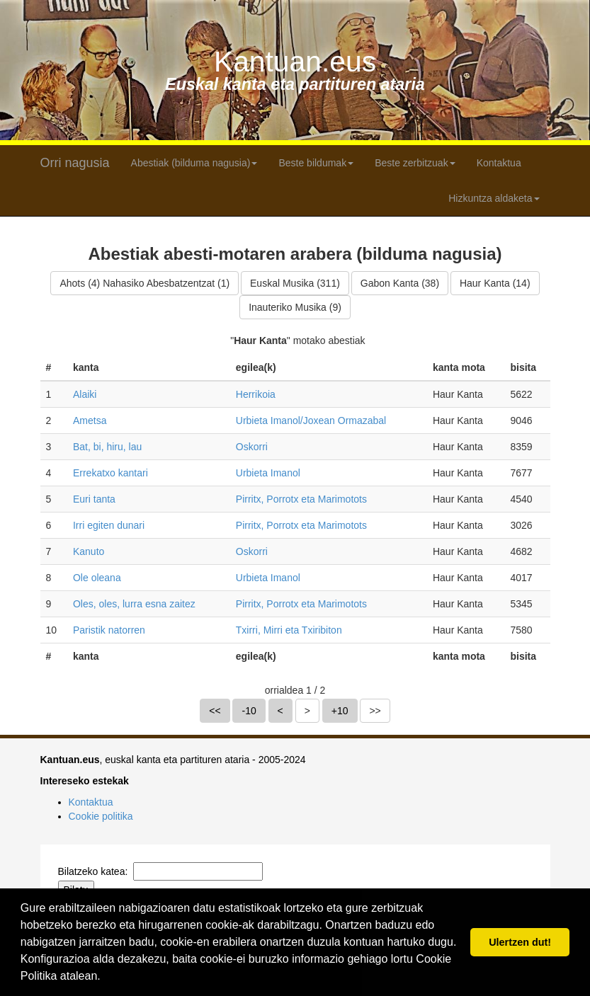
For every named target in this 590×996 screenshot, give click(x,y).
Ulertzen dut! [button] (520, 942)
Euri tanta (94, 499)
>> (374, 710)
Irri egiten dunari (108, 525)
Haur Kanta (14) (495, 283)
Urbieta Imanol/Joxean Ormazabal (311, 420)
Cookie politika (101, 816)
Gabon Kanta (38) (400, 283)
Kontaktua (499, 162)
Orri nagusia (75, 163)
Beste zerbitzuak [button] (415, 162)
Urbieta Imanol (268, 473)
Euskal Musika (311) (295, 283)
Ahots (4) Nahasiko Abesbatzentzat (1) (144, 283)
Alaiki (84, 394)
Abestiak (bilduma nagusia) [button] (194, 162)
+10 (339, 710)
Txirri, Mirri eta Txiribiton (289, 630)
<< (214, 710)
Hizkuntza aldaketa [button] (493, 198)
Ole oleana (97, 577)
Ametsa (89, 420)
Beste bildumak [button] (315, 162)
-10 (249, 710)
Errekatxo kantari (110, 473)
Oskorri (252, 446)
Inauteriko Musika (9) (295, 307)
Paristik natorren (109, 630)
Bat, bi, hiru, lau (107, 446)
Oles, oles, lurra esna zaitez (134, 603)
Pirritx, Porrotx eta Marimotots (301, 499)
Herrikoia (256, 394)
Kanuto (88, 551)
